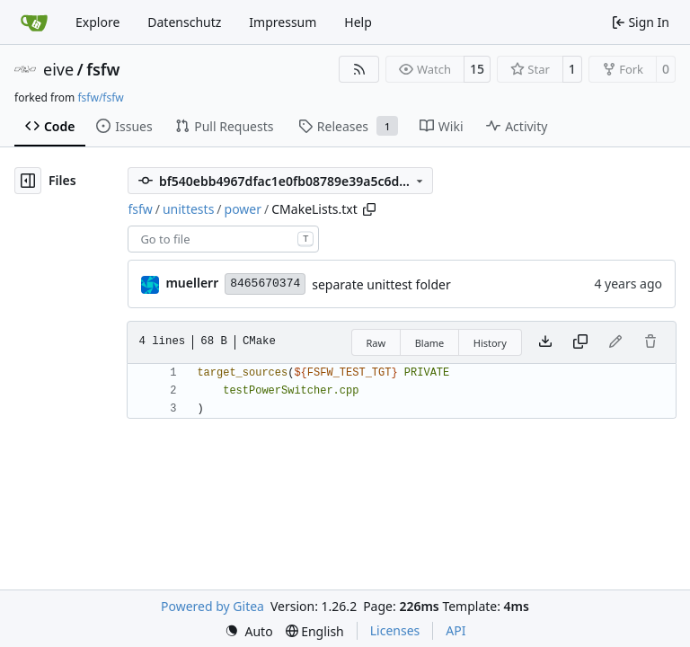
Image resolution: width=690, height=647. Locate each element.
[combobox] (223, 239)
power (243, 208)
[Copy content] (580, 342)
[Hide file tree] (27, 180)
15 (477, 68)
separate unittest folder (381, 284)
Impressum (282, 22)
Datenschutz (184, 22)
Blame (430, 343)
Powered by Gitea (212, 606)
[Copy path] (369, 209)
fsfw (102, 69)
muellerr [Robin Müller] (191, 282)
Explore (97, 22)
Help (358, 22)
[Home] (34, 22)
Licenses (395, 630)
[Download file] (545, 342)
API (455, 630)
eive (58, 69)
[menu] (249, 631)
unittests (188, 208)
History (490, 343)
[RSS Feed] (359, 69)
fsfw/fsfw (100, 97)
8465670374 (265, 283)
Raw (376, 343)
